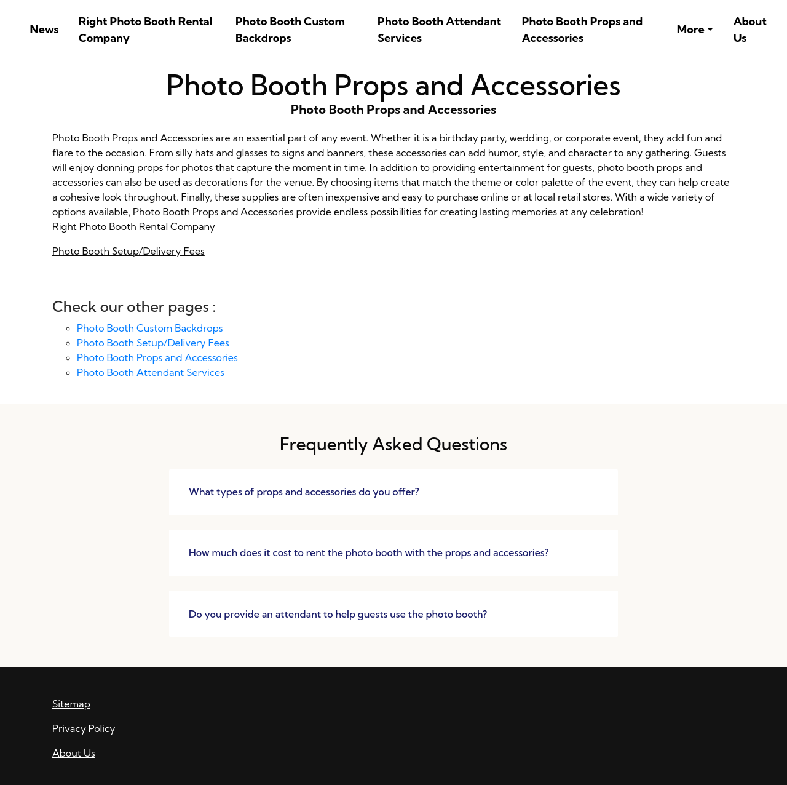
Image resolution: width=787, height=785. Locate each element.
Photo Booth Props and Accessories (582, 29)
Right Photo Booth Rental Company (146, 29)
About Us (750, 29)
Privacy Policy (84, 728)
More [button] (691, 29)
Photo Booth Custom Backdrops (290, 29)
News (44, 29)
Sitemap (71, 704)
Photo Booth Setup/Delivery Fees (128, 251)
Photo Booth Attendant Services (439, 29)
